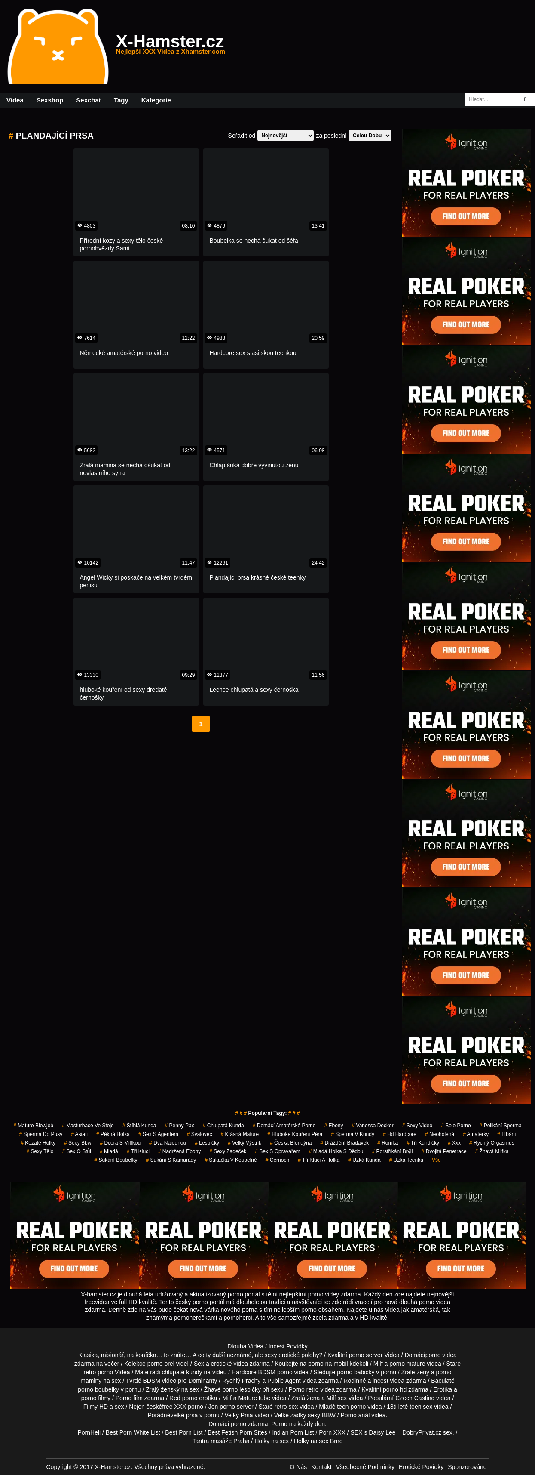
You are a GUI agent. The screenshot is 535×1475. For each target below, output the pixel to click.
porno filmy (95, 1398)
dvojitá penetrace (444, 1151)
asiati (79, 1134)
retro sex (286, 1406)
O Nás (298, 1466)
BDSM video (159, 1380)
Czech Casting (414, 1398)
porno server (366, 1355)
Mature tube (254, 1398)
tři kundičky (423, 1143)
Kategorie (156, 100)
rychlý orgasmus (491, 1143)
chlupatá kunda (223, 1126)
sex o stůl (76, 1151)
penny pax (179, 1126)
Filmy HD (95, 1406)
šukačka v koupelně (231, 1160)
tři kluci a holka (318, 1160)
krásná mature (239, 1134)
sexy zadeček (227, 1151)
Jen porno (221, 1406)
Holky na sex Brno (318, 1441)
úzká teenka (406, 1160)
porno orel (160, 1363)
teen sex (421, 1406)
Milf (331, 1398)
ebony (333, 1126)
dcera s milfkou (120, 1143)
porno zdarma (249, 1423)
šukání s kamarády (171, 1160)
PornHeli (89, 1432)
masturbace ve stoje (88, 1126)
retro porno (98, 1372)
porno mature (407, 1363)
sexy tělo (39, 1151)
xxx (454, 1143)
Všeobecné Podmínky (365, 1466)
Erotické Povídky (421, 1466)
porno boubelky (98, 1389)
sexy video (417, 1126)
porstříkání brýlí (392, 1151)
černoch (277, 1160)
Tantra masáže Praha (220, 1441)
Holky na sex (271, 1441)
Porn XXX (332, 1432)
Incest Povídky (288, 1346)
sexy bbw (77, 1143)
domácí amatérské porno (284, 1126)
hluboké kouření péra (294, 1134)
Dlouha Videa (245, 1346)
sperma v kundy (352, 1134)
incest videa (388, 1380)
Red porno (183, 1398)
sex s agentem (158, 1134)
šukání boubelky (115, 1160)
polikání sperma (501, 1126)
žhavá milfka (492, 1151)
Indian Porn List (293, 1432)
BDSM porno (275, 1372)
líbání (506, 1134)
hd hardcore (399, 1134)
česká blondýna (291, 1143)
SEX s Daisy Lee (373, 1432)
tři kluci (138, 1151)
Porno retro (304, 1389)
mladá (109, 1151)
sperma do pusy (40, 1134)
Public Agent (284, 1380)
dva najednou (167, 1143)
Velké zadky (290, 1415)
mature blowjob (33, 1126)
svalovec (199, 1134)
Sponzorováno (467, 1466)
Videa (15, 100)
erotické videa (229, 1363)
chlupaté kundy (182, 1372)
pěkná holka (113, 1134)
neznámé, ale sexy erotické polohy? (275, 1355)
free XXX (174, 1406)
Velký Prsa (239, 1415)
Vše (436, 1160)
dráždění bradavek (344, 1143)
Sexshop (50, 100)
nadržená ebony (179, 1151)
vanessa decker (373, 1126)
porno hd (395, 1389)
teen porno (351, 1406)
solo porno (456, 1126)
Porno (279, 1423)
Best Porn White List (133, 1432)
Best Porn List (183, 1432)
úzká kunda (364, 1160)
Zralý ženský (163, 1389)
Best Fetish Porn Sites (237, 1432)
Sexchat (88, 100)
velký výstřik (244, 1143)
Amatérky (476, 1134)
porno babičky (355, 1372)
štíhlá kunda (139, 1126)
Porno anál (355, 1415)
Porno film (129, 1398)
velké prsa (184, 1415)
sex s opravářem (277, 1151)
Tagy (121, 100)
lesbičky (207, 1143)
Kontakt (321, 1466)
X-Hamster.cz (170, 46)
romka (387, 1143)
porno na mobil (328, 1363)
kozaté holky (38, 1143)
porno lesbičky (241, 1389)
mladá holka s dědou (336, 1151)
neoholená (439, 1134)
